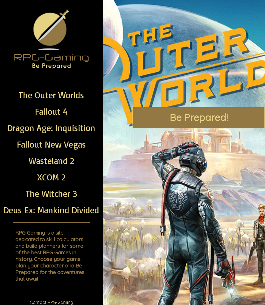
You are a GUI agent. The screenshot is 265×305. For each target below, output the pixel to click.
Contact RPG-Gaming (51, 302)
